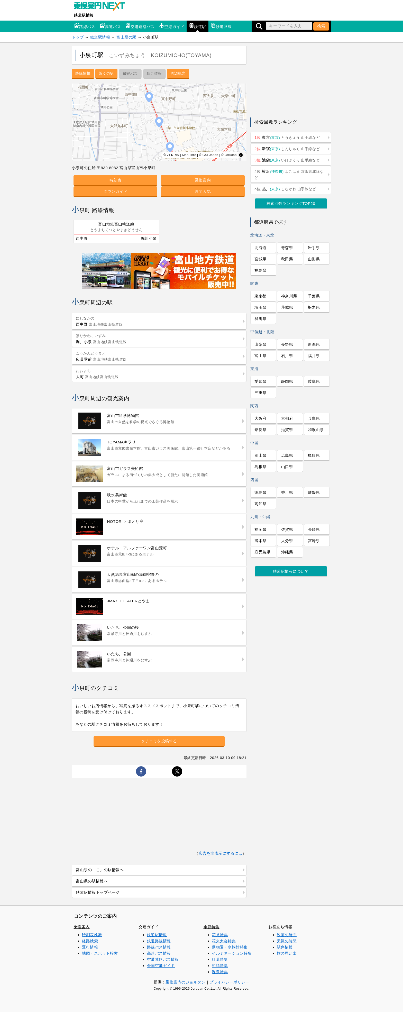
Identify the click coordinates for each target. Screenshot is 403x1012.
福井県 (314, 355)
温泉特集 (220, 972)
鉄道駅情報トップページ (98, 892)
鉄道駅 (197, 26)
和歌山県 (316, 429)
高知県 (260, 504)
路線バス (84, 26)
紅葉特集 (220, 959)
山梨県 (260, 344)
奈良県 (260, 429)
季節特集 (211, 927)
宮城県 (260, 259)
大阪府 (260, 418)
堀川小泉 (149, 238)
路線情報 (82, 73)
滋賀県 (287, 429)
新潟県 (314, 344)
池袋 (287, 160)
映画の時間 (287, 935)
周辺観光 (178, 73)
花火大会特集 (224, 941)
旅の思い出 (287, 953)
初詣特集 (220, 965)
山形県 (314, 259)
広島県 (287, 455)
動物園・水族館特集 (230, 947)
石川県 (287, 355)
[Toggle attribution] (241, 155)
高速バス (110, 26)
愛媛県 (314, 492)
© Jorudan (229, 155)
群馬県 (260, 318)
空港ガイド (171, 26)
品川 (285, 189)
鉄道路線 (221, 26)
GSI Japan (210, 155)
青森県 (287, 247)
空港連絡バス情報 (163, 959)
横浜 (289, 174)
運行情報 (90, 947)
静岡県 (287, 381)
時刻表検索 (92, 935)
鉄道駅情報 (84, 15)
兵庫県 (314, 418)
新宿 (287, 149)
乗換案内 (203, 180)
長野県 (287, 344)
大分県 (287, 541)
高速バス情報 (159, 953)
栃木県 (314, 307)
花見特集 (220, 935)
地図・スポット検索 (100, 953)
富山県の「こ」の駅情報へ (100, 870)
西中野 (82, 238)
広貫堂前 (101, 356)
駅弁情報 (285, 947)
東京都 (260, 296)
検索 (321, 26)
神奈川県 (289, 296)
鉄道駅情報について (291, 571)
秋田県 (287, 259)
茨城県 (287, 307)
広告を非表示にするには (221, 853)
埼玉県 (260, 307)
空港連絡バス (139, 26)
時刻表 (115, 180)
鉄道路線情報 (159, 941)
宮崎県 (314, 541)
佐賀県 (287, 529)
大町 (97, 374)
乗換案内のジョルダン (185, 982)
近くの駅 (106, 73)
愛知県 (260, 381)
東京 (287, 137)
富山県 (260, 355)
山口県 (287, 466)
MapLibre (189, 155)
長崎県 (314, 529)
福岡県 (260, 529)
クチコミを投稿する (159, 741)
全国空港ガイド (161, 965)
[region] (159, 122)
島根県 (260, 466)
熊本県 (260, 541)
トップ (78, 37)
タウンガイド (115, 191)
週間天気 (203, 191)
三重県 (260, 392)
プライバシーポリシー (229, 982)
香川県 (287, 492)
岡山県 (260, 455)
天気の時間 (287, 941)
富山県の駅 (126, 37)
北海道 (260, 247)
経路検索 (90, 941)
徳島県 (260, 492)
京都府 (287, 418)
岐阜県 (314, 381)
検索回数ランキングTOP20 (291, 203)
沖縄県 (287, 552)
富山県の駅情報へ (92, 881)
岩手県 (314, 247)
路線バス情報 (159, 947)
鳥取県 (314, 455)
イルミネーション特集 (232, 953)
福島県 (260, 270)
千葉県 (314, 296)
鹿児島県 (262, 552)
